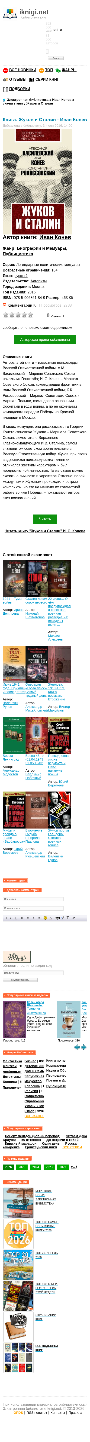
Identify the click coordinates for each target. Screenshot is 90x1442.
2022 (63, 1167)
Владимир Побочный (33, 776)
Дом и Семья (35, 1071)
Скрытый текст (57, 918)
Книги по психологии (63, 1060)
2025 (22, 1167)
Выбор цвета (50, 918)
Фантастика (12, 1061)
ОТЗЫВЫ (17, 79)
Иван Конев (55, 237)
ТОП (49, 70)
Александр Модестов (11, 772)
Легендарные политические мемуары (48, 265)
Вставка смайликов (45, 918)
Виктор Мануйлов (59, 708)
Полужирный (5, 918)
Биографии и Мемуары (41, 248)
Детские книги (36, 1066)
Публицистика (18, 253)
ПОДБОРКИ (19, 89)
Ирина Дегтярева (13, 611)
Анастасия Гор (36, 1013)
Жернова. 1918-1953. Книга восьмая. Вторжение (56, 692)
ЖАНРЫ (69, 70)
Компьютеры (57, 1065)
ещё (74, 1166)
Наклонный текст (11, 918)
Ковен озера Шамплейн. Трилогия (35, 1005)
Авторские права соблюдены (45, 340)
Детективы (12, 1076)
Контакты (58, 1412)
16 (53, 270)
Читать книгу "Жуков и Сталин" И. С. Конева (45, 531)
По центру (33, 918)
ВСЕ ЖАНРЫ (35, 1116)
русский (21, 276)
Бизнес (30, 1061)
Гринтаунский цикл (41, 1147)
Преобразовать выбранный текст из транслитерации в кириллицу (68, 918)
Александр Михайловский (37, 708)
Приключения (14, 1087)
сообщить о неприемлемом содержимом (37, 328)
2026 (8, 1167)
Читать (45, 519)
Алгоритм (39, 281)
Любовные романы (19, 1072)
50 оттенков (31, 1140)
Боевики (10, 1082)
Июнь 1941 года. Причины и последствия (14, 688)
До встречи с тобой (62, 1140)
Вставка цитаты (62, 918)
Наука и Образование (64, 1070)
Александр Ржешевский (35, 854)
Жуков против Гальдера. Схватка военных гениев (58, 838)
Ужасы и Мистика (39, 1106)
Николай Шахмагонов (35, 615)
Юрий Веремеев (58, 783)
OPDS (18, 1412)
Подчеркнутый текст (16, 918)
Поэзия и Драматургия (65, 1080)
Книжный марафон (21, 1143)
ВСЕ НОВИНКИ (22, 70)
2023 (49, 1167)
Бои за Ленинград (11, 757)
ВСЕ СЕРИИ (72, 1147)
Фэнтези (10, 1066)
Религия (31, 1091)
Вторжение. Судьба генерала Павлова (34, 836)
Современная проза (41, 1096)
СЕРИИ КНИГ (47, 79)
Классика (32, 1086)
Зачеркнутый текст (21, 918)
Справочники (36, 1101)
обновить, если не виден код (27, 965)
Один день (51, 1143)
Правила (75, 1412)
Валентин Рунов (10, 705)
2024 (35, 1167)
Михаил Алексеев (55, 637)
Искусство (33, 1081)
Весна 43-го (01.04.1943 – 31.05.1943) (36, 759)
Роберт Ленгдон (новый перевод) (32, 1136)
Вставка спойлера (73, 918)
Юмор (30, 1111)
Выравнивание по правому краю (39, 918)
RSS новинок (37, 1412)
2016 (31, 292)
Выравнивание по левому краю (28, 918)
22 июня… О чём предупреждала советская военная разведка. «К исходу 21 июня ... (59, 611)
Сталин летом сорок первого (36, 600)
